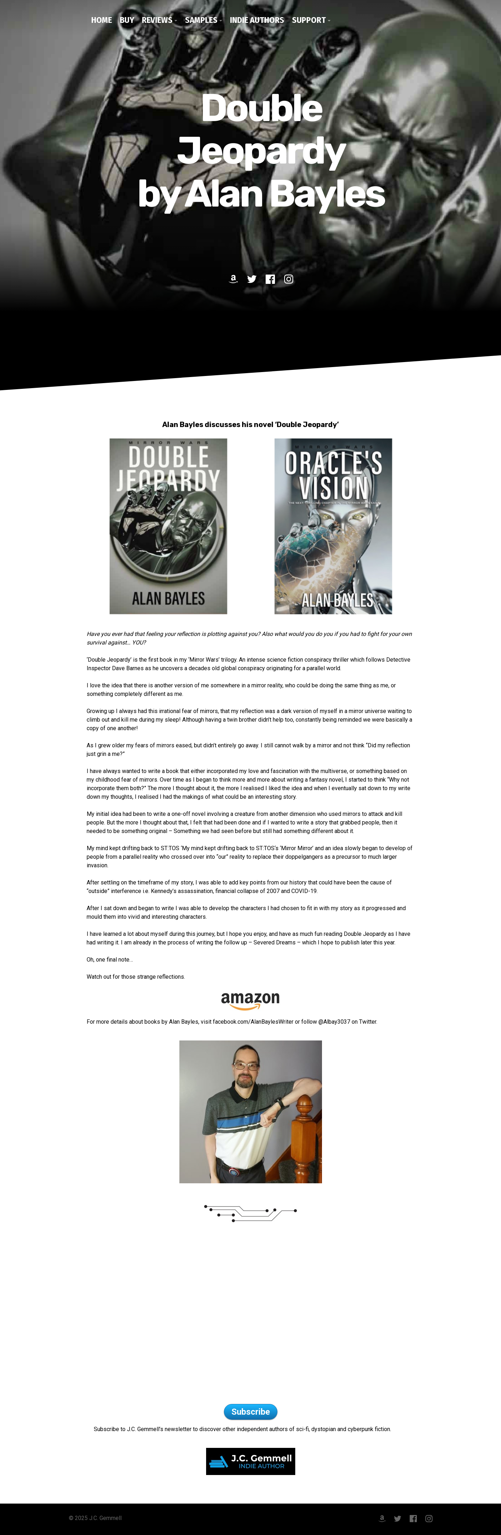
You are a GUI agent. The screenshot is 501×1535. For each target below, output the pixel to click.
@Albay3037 (334, 1021)
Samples (201, 20)
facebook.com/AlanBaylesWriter (253, 1021)
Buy (127, 20)
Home (101, 20)
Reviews (157, 20)
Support (309, 20)
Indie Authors (257, 20)
